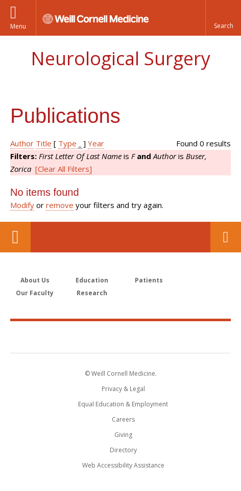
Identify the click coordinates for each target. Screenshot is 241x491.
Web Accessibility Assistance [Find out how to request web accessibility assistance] (123, 465)
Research (92, 293)
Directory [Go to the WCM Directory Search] (123, 450)
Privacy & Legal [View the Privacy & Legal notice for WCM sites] (123, 388)
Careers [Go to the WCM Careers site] (123, 419)
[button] (223, 18)
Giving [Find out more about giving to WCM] (123, 434)
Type (67, 143)
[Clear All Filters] (63, 169)
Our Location (15, 237)
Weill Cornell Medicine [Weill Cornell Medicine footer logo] (120, 336)
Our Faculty (35, 293)
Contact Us (225, 237)
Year (96, 143)
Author (22, 143)
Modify (22, 205)
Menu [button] (18, 26)
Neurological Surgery (120, 58)
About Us (35, 280)
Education (92, 280)
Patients (149, 280)
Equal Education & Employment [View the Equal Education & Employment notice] (123, 404)
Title (44, 143)
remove (60, 205)
